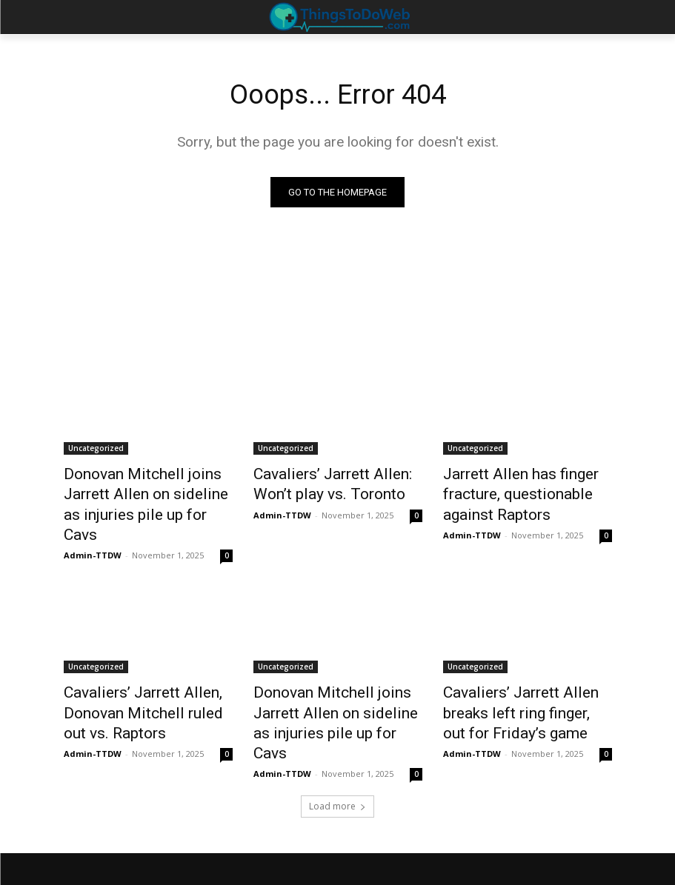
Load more (337, 744)
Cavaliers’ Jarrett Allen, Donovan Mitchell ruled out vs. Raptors (147, 677)
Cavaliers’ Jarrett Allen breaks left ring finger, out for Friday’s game (527, 677)
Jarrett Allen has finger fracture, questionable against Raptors (526, 490)
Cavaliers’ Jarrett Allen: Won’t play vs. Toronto (334, 482)
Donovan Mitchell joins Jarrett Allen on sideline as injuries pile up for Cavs (147, 490)
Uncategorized (96, 449)
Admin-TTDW (93, 525)
